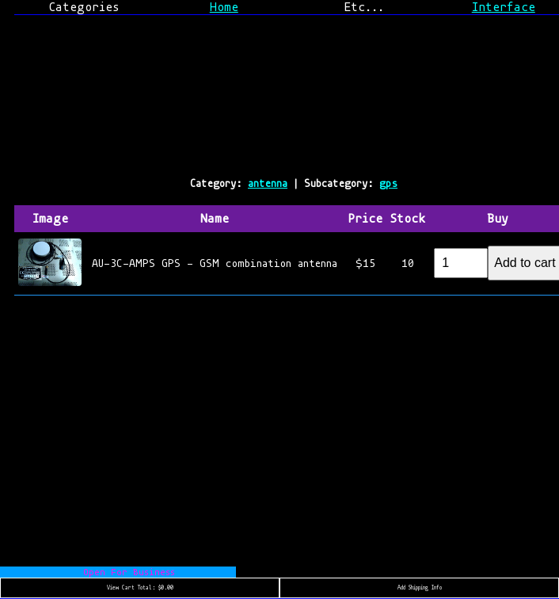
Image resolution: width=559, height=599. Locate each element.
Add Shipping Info (419, 588)
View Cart (140, 588)
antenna (267, 183)
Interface (503, 7)
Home (224, 7)
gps (388, 183)
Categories (84, 7)
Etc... (364, 7)
